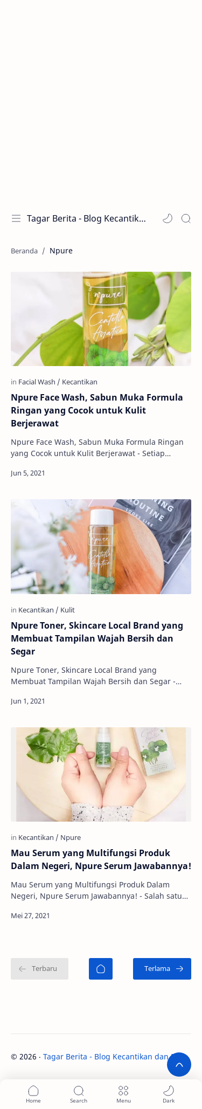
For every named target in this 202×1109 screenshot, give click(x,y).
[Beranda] (101, 969)
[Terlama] (162, 969)
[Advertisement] (101, 101)
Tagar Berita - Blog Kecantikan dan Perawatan (87, 218)
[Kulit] (67, 610)
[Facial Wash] (39, 382)
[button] (167, 218)
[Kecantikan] (79, 382)
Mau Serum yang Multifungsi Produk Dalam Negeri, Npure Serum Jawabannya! (101, 859)
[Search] (186, 218)
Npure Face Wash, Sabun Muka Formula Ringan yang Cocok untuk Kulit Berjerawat (97, 410)
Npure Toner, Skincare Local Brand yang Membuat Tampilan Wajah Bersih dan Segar (97, 638)
